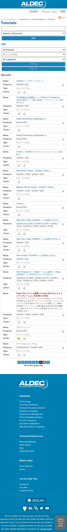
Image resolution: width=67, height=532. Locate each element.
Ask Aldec (23, 487)
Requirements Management (31, 414)
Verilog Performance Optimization (31, 135)
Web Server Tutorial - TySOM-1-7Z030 (33, 171)
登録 (62, 11)
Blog (21, 448)
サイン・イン (49, 11)
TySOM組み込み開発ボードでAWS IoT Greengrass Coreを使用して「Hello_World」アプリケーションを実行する (39, 100)
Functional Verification (28, 405)
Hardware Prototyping (28, 411)
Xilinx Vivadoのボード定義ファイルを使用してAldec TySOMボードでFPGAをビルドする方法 (38, 273)
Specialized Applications (29, 423)
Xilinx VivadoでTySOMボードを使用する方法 (36, 255)
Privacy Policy (46, 529)
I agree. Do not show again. (60, 522)
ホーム (4, 19)
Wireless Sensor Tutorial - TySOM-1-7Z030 (35, 187)
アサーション (22, 327)
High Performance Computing (31, 427)
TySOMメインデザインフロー (29, 81)
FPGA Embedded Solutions (31, 417)
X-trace (20, 204)
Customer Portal (26, 491)
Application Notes (26, 451)
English (34, 11)
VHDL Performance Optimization (30, 119)
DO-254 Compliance (28, 420)
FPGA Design (25, 402)
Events (22, 469)
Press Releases (26, 466)
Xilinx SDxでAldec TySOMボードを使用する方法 (37, 220)
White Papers (25, 445)
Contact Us (24, 484)
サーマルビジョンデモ (26, 344)
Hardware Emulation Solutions (32, 408)
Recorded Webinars (27, 442)
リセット (33, 69)
